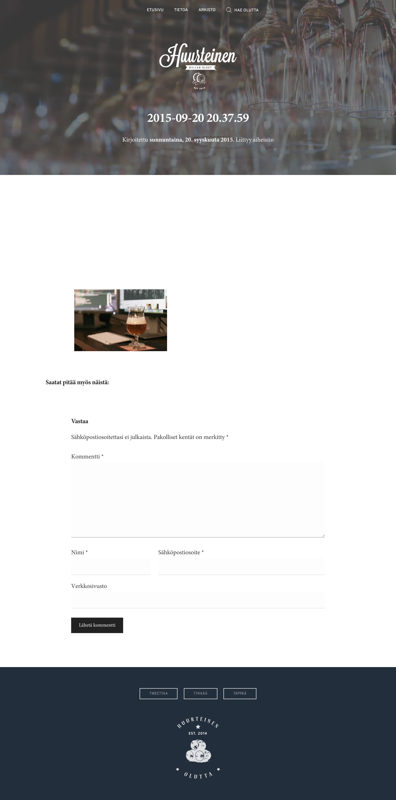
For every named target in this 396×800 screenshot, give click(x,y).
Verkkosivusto (89, 586)
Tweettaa (158, 694)
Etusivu (155, 10)
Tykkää (201, 694)
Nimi (79, 552)
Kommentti (87, 456)
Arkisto (207, 10)
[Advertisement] (198, 227)
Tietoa (181, 10)
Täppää (240, 694)
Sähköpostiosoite (181, 552)
